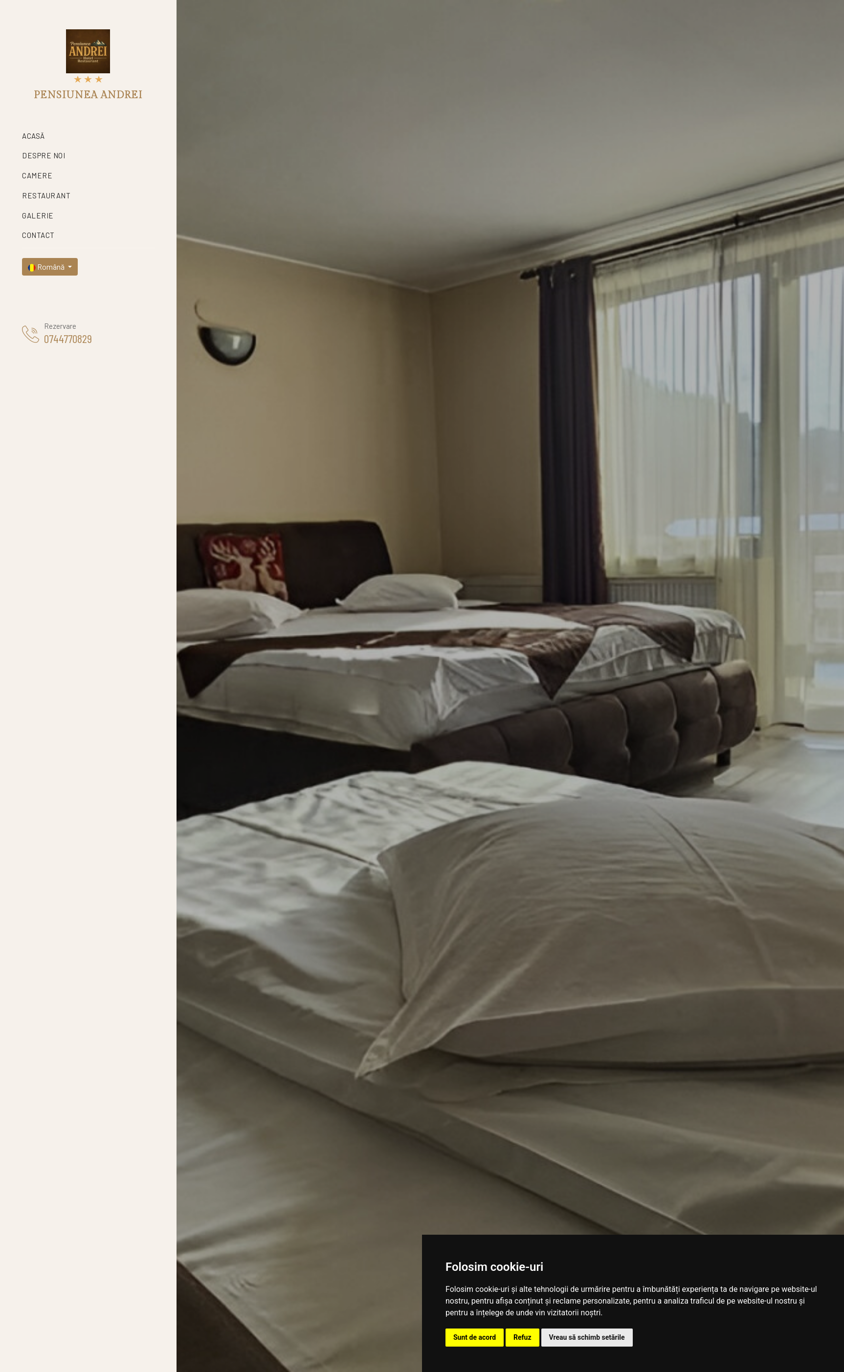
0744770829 (68, 338)
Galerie (38, 215)
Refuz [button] (522, 1337)
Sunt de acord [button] (474, 1337)
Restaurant (46, 195)
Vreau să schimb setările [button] (587, 1337)
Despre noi (43, 155)
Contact (38, 235)
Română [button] (47, 267)
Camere (37, 175)
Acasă (33, 135)
